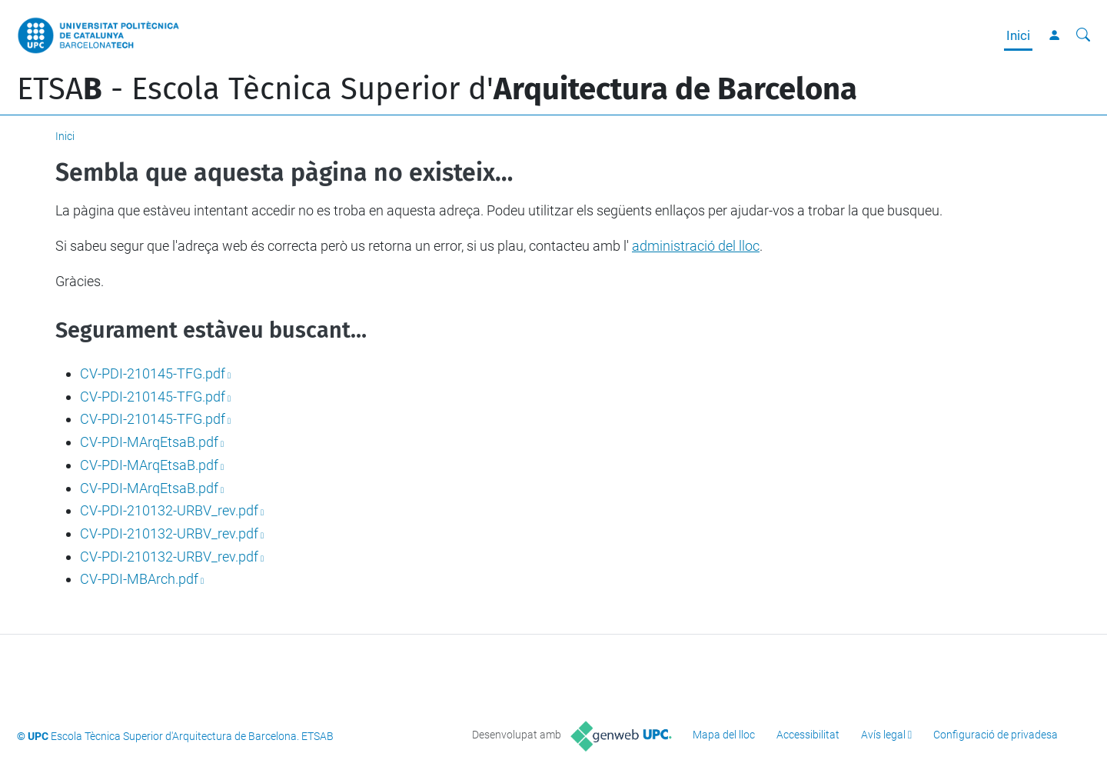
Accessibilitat (807, 734)
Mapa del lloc (724, 734)
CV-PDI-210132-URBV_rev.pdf (169, 510)
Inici (1018, 35)
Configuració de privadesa (995, 734)
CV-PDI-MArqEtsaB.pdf (149, 442)
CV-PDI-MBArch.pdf (139, 579)
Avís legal (883, 734)
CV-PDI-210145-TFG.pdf (152, 373)
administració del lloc (696, 246)
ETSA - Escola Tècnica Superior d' (437, 89)
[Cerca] (1083, 35)
